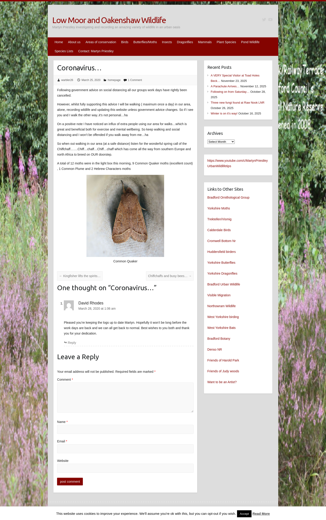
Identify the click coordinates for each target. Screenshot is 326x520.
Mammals (205, 42)
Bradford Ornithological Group (228, 197)
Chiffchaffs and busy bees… (170, 276)
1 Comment (135, 80)
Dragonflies (185, 42)
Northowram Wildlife (221, 306)
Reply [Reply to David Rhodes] (72, 342)
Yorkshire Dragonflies (222, 273)
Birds (124, 42)
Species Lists (64, 51)
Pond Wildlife (250, 42)
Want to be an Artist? (222, 382)
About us (74, 42)
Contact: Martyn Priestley (95, 51)
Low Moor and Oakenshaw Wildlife (109, 20)
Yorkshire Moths (218, 208)
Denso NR (214, 349)
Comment (65, 379)
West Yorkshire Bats (221, 328)
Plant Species (226, 42)
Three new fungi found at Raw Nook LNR (237, 102)
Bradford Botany (218, 338)
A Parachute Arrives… (225, 86)
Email (62, 441)
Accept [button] (244, 513)
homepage (114, 80)
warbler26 (67, 80)
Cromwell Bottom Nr (221, 241)
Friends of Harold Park (223, 360)
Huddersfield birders (221, 252)
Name (62, 422)
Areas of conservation (101, 42)
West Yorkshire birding (223, 317)
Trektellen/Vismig (219, 219)
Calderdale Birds (219, 230)
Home (59, 42)
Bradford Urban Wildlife (223, 284)
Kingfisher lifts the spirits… (80, 276)
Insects (167, 42)
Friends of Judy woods (223, 371)
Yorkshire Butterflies (221, 262)
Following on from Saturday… (230, 91)
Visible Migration (218, 295)
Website (62, 461)
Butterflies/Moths (145, 42)
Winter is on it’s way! (224, 113)
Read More (261, 513)
